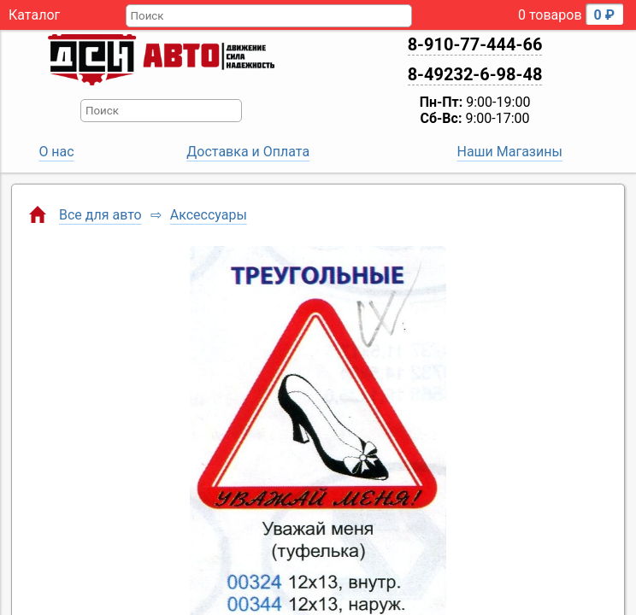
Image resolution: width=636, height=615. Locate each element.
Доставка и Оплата (247, 152)
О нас (56, 152)
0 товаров (570, 14)
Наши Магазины (509, 152)
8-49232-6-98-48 (475, 74)
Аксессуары (208, 215)
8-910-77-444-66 (475, 44)
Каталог (34, 15)
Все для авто (100, 215)
